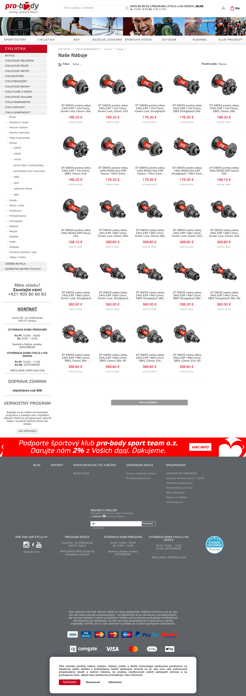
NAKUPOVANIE (176, 465)
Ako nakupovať (175, 493)
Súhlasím (69, 682)
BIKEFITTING (81, 473)
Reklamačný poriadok (179, 488)
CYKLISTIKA (46, 40)
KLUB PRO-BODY (231, 40)
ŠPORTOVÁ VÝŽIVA (138, 40)
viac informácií (27, 431)
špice (16, 183)
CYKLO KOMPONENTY (18, 113)
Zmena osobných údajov (141, 473)
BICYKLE (10, 56)
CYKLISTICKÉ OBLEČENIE (19, 61)
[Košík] (234, 8)
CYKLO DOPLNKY (15, 107)
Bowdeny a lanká (18, 122)
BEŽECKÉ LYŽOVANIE (107, 40)
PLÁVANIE (200, 40)
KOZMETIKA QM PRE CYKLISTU (23, 269)
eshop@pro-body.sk (77, 554)
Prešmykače (16, 221)
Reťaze (13, 232)
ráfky (16, 177)
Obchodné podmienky (179, 483)
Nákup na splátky (176, 497)
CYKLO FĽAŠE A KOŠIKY (18, 92)
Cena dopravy (174, 502)
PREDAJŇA (158, 6)
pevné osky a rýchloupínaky (29, 165)
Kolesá (13, 143)
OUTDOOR (169, 40)
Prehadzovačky (17, 216)
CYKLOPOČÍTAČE (14, 76)
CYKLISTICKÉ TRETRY (17, 71)
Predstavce (15, 211)
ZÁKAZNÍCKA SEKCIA (139, 465)
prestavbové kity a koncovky (29, 171)
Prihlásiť (148, 524)
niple (16, 195)
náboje (17, 154)
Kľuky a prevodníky (19, 138)
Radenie (13, 226)
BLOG (36, 465)
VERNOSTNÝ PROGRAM (181, 473)
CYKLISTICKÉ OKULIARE (18, 97)
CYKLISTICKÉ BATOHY (17, 87)
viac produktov (148, 402)
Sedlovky (14, 247)
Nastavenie (93, 682)
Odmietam (115, 682)
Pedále (13, 201)
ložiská (17, 148)
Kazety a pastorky (19, 133)
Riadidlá (13, 237)
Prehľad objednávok (138, 478)
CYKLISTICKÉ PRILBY (17, 66)
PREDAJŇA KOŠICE (77, 537)
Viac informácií (134, 675)
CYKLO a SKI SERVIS (181, 6)
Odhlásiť (98, 528)
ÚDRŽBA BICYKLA (15, 264)
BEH (77, 40)
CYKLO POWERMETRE (18, 102)
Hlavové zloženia (18, 128)
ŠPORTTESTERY (15, 40)
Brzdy (12, 117)
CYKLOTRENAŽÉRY (16, 81)
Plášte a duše (16, 206)
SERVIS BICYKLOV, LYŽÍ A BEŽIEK (94, 465)
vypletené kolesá (23, 189)
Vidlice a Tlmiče (17, 257)
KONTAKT (57, 465)
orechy (17, 159)
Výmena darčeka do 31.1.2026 (185, 478)
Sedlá (12, 242)
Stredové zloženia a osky (23, 252)
